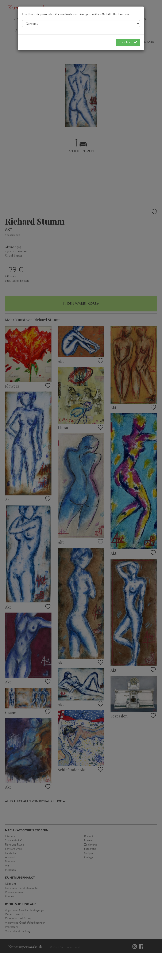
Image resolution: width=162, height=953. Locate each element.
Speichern (128, 42)
